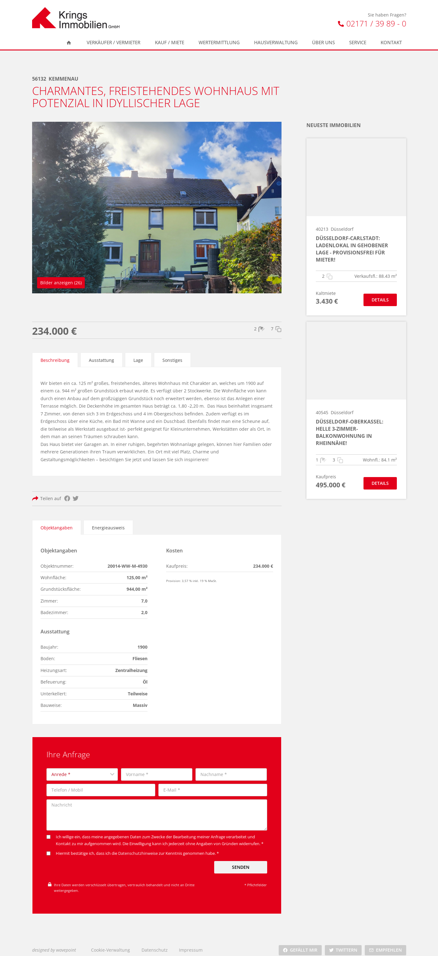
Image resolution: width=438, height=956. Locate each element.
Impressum (191, 945)
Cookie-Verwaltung (110, 945)
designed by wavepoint (54, 945)
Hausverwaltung (276, 42)
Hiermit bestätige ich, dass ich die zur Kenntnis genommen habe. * (132, 848)
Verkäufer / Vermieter (113, 42)
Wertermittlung (219, 42)
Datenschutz (155, 945)
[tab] (55, 359)
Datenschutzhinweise (138, 848)
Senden (240, 862)
